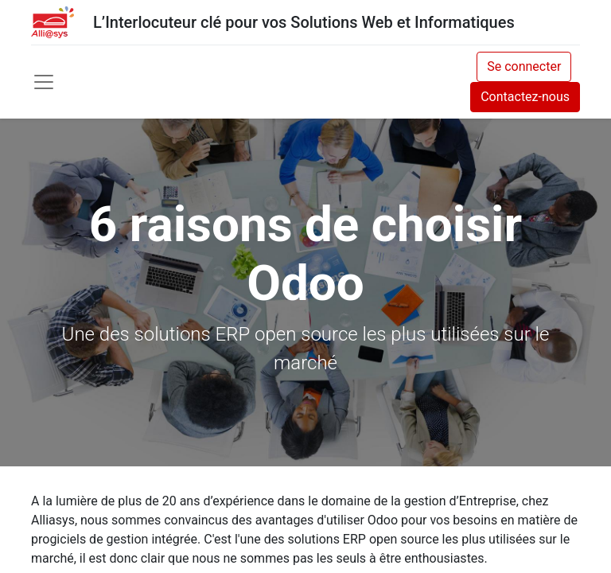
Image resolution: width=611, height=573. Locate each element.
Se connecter (524, 66)
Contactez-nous (525, 96)
